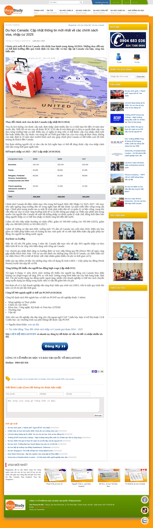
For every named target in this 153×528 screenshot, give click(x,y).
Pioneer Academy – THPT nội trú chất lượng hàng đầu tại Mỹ (135, 177)
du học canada (17, 379)
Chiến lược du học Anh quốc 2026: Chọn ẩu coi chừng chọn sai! (37, 431)
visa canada (69, 379)
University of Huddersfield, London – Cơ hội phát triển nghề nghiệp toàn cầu (42, 457)
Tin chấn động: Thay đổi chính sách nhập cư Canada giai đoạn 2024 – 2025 (46, 329)
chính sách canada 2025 (56, 379)
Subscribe (140, 77)
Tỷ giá (119, 58)
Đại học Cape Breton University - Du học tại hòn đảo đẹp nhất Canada (135, 201)
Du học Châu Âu (83, 12)
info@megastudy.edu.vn (43, 507)
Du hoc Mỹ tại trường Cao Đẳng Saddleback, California (33, 447)
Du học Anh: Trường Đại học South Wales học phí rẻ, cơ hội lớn (37, 444)
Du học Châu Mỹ (100, 12)
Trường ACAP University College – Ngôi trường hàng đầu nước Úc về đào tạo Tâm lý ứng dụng (49, 437)
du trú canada (28, 379)
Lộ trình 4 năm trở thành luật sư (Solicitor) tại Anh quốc (134, 165)
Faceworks (41, 509)
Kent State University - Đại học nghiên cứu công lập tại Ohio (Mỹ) (38, 454)
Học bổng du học (136, 12)
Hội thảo (116, 2)
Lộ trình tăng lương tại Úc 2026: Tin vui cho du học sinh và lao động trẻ (40, 434)
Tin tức (52, 12)
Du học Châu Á (66, 12)
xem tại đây (33, 324)
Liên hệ (134, 2)
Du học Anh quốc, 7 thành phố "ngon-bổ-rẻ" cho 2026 (33, 428)
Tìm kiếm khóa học (101, 2)
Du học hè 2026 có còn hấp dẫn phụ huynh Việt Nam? (134, 189)
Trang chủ (39, 12)
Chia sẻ (126, 2)
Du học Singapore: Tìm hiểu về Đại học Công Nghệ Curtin (35, 451)
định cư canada (40, 379)
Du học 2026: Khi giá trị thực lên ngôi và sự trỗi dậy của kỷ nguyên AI (39, 441)
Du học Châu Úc (118, 12)
